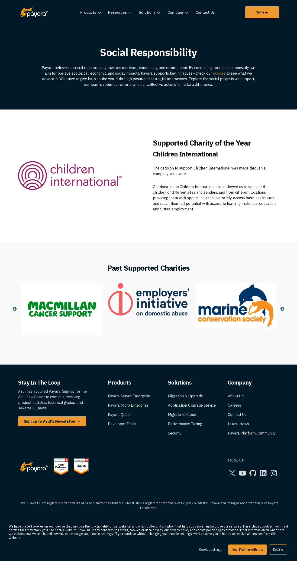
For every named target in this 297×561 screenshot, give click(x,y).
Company (176, 12)
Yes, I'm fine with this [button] (247, 550)
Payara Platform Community (252, 433)
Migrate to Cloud (182, 414)
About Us (236, 396)
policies (219, 73)
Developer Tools (122, 424)
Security (174, 433)
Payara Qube (119, 414)
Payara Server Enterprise (129, 396)
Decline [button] (278, 550)
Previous (14, 309)
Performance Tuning (185, 424)
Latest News (238, 424)
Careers (234, 405)
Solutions (147, 12)
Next (282, 309)
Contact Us (205, 12)
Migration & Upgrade (185, 396)
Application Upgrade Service (192, 405)
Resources (117, 12)
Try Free (262, 12)
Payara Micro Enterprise (128, 405)
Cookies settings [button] (210, 550)
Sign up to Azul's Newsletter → (52, 421)
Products (88, 12)
